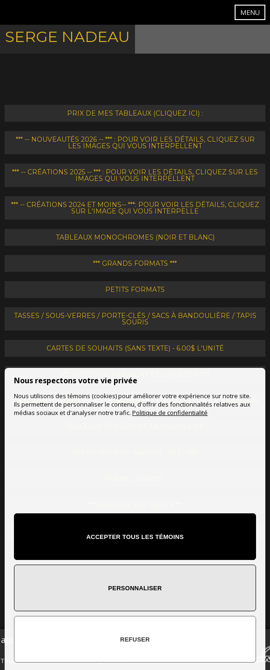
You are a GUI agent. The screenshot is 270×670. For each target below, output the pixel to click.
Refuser (135, 639)
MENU (250, 12)
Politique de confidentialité (170, 412)
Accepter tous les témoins (134, 536)
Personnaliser (135, 588)
